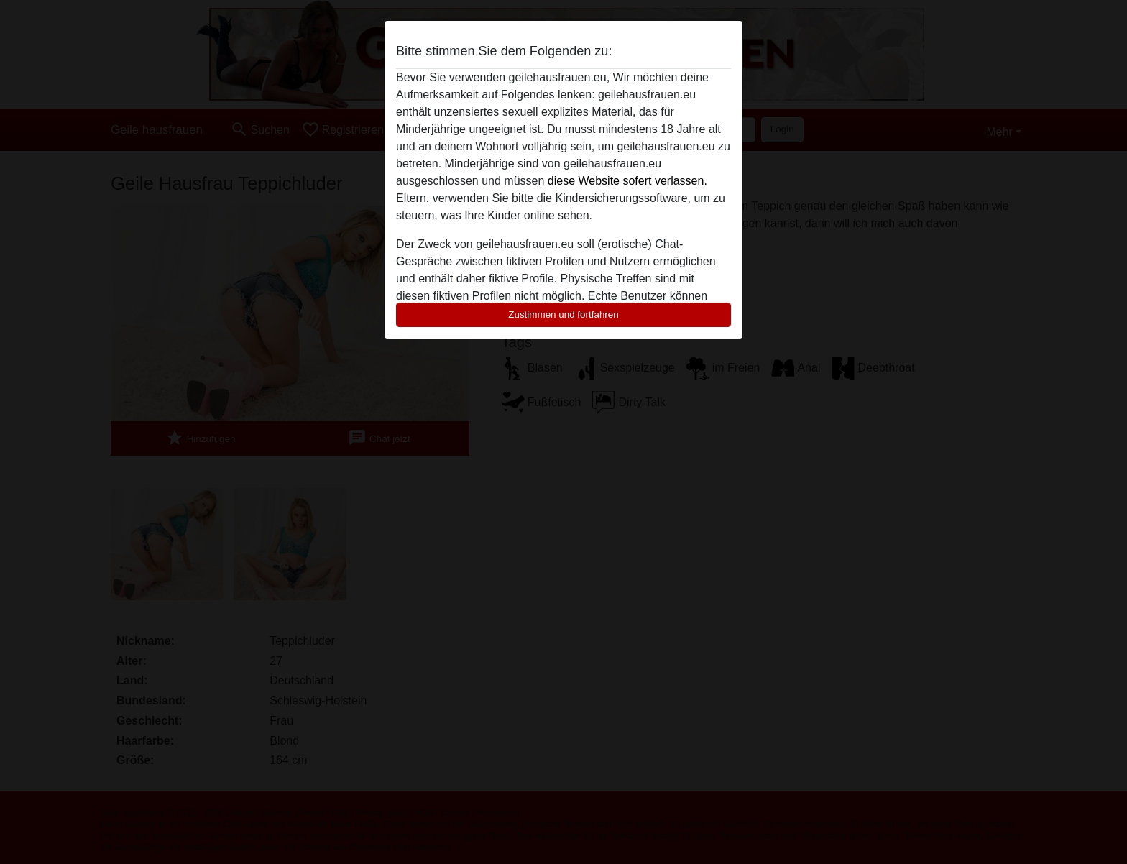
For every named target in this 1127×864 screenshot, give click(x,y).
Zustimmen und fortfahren (563, 314)
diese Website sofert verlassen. (627, 181)
